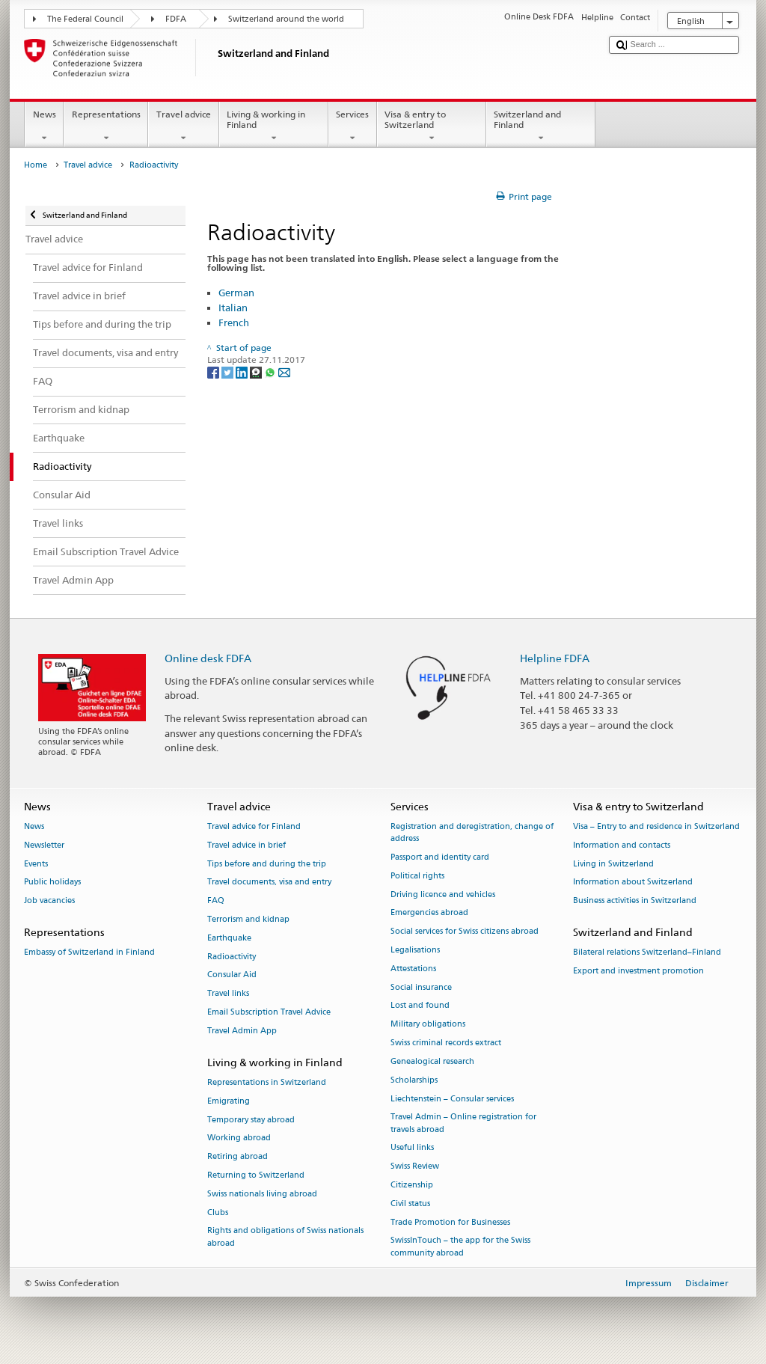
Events (36, 864)
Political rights (417, 876)
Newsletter (44, 845)
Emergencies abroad (429, 913)
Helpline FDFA (554, 658)
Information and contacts (621, 845)
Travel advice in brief (246, 845)
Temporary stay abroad (251, 1120)
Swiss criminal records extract (445, 1043)
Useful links (412, 1148)
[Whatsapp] (271, 371)
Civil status (410, 1203)
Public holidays (52, 882)
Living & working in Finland (274, 126)
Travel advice (183, 126)
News (44, 126)
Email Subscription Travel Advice (269, 1012)
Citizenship (411, 1185)
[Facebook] (214, 371)
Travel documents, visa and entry (269, 882)
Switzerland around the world (286, 19)
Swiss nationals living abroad (262, 1194)
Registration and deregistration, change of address (472, 832)
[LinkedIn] (243, 371)
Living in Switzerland (613, 864)
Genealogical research (432, 1061)
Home (35, 165)
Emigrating (228, 1101)
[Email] (284, 371)
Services (352, 126)
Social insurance (421, 987)
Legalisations (415, 950)
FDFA (175, 19)
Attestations (413, 968)
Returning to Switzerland (255, 1175)
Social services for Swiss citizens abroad (464, 932)
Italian (233, 308)
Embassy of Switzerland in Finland (89, 953)
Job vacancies (49, 901)
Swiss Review (414, 1167)
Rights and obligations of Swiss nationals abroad (285, 1237)
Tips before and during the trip (266, 864)
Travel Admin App (242, 1031)
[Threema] (257, 371)
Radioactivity (231, 956)
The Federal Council (85, 19)
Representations (105, 126)
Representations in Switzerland (266, 1082)
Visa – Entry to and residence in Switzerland (656, 826)
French (233, 322)
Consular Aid (232, 975)
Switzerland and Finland (541, 126)
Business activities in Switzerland (634, 901)
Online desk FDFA (208, 658)
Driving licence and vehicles (442, 894)
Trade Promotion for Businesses (450, 1222)
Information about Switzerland (633, 882)
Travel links (228, 994)
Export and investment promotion (638, 971)
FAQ (215, 901)
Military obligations (427, 1025)
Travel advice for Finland (254, 826)
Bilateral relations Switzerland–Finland (647, 953)
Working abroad (239, 1138)
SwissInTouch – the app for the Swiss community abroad (460, 1247)
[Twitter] (228, 371)
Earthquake (229, 938)
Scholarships (414, 1080)
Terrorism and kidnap (248, 919)
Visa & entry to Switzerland (431, 126)
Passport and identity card (439, 857)
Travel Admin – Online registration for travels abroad (463, 1123)
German (236, 293)
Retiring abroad (237, 1157)
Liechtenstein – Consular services (452, 1099)
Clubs (217, 1212)
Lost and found (420, 1006)
